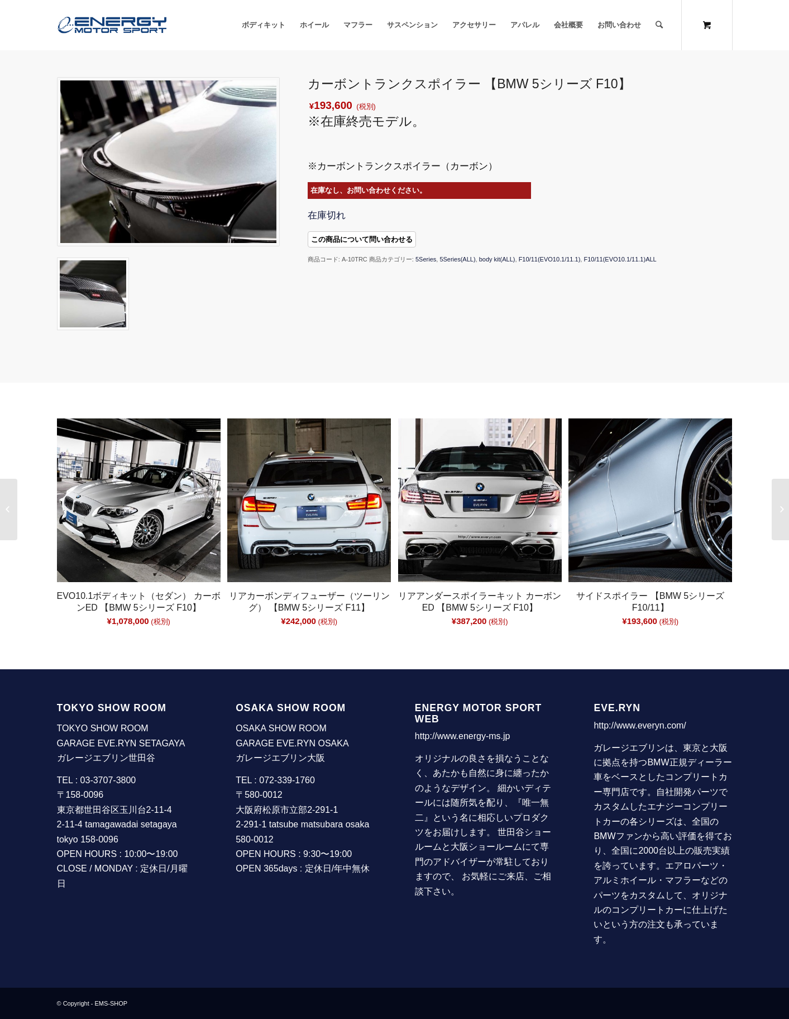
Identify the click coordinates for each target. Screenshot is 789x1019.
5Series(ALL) (457, 259)
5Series (425, 259)
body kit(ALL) (497, 259)
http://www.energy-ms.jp (462, 736)
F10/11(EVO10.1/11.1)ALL (620, 259)
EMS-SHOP (111, 1003)
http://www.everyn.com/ (640, 725)
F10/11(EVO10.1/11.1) (550, 259)
